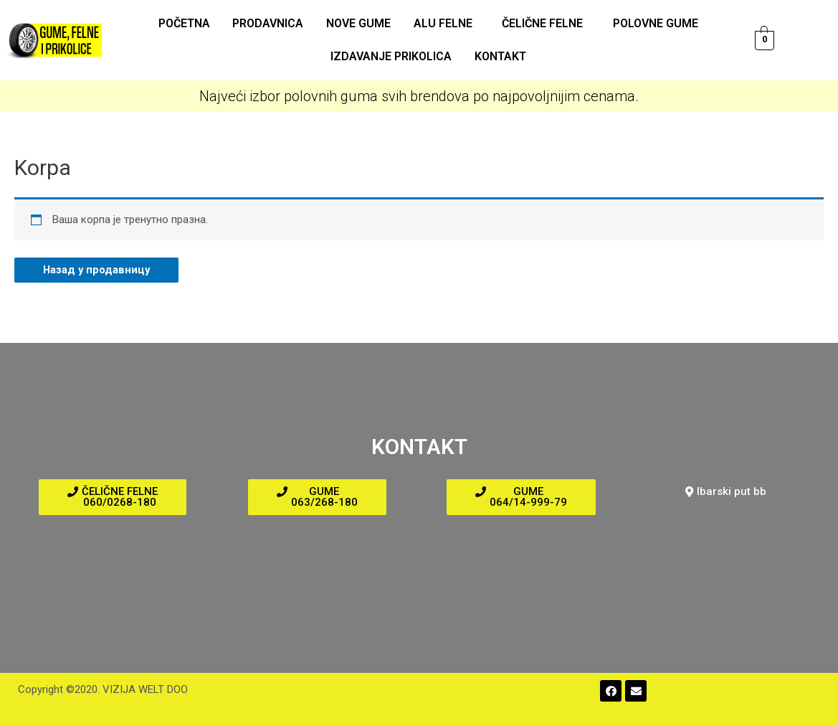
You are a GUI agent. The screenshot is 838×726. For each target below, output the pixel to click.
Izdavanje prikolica (391, 56)
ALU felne (442, 23)
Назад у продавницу (97, 269)
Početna (187, 23)
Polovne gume (652, 23)
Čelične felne (540, 23)
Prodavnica (269, 23)
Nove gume (359, 23)
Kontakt (499, 56)
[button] (112, 497)
